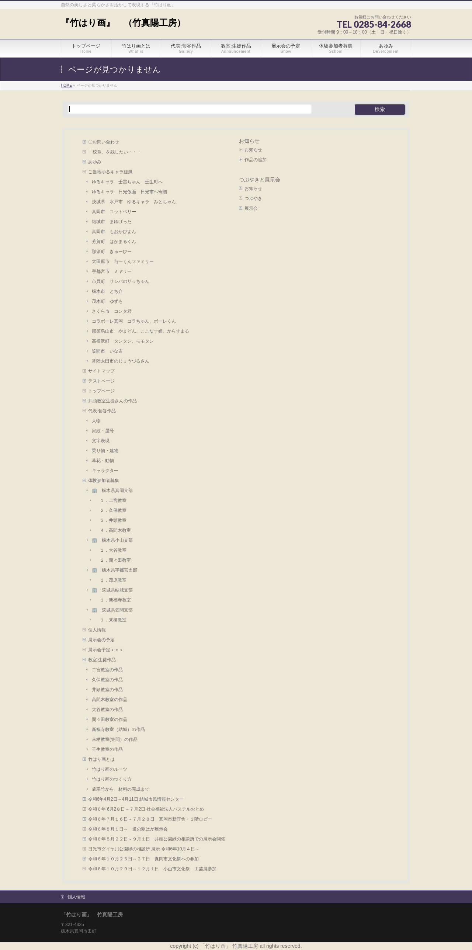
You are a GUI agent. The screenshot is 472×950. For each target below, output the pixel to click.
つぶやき (253, 198)
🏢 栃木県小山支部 (112, 540)
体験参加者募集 (103, 480)
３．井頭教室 (111, 520)
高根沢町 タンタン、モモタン (123, 341)
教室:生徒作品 (102, 659)
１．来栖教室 (111, 620)
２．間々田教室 (113, 560)
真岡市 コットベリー (114, 211)
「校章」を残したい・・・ (114, 152)
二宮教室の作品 (107, 669)
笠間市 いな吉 (107, 351)
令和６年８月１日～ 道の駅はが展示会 (128, 829)
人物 (96, 420)
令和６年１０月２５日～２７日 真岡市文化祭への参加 (143, 858)
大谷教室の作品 (107, 709)
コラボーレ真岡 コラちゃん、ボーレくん (134, 321)
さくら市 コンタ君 (112, 311)
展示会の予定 (101, 639)
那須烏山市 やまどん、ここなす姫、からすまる (140, 331)
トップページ (101, 390)
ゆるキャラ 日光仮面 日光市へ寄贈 (129, 191)
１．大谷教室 (111, 550)
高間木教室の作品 (109, 699)
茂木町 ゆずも (107, 301)
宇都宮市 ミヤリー (112, 271)
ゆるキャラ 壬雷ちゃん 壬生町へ (127, 181)
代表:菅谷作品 (102, 410)
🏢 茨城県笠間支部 (112, 610)
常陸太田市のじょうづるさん (120, 361)
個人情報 (97, 629)
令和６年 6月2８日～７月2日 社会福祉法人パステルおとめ (148, 809)
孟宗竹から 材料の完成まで (120, 789)
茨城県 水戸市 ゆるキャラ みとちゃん (134, 201)
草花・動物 (103, 460)
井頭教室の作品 (107, 689)
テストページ (101, 381)
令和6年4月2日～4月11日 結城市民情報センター (138, 799)
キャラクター (105, 470)
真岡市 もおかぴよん (114, 231)
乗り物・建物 (105, 450)
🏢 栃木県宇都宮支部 (114, 570)
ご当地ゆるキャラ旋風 (110, 171)
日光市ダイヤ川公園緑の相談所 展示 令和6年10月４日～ (144, 849)
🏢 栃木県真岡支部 (112, 490)
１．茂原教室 (111, 580)
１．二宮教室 (111, 500)
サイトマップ (101, 371)
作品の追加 (255, 159)
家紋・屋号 (103, 430)
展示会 (251, 208)
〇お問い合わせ (103, 142)
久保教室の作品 (107, 679)
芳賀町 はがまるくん (114, 241)
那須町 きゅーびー (112, 251)
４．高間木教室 (113, 530)
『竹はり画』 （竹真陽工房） (123, 23)
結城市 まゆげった (112, 221)
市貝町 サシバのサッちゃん (120, 281)
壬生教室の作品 (107, 749)
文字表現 (101, 440)
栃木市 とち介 (107, 291)
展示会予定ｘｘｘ (106, 649)
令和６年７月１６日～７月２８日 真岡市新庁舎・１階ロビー (150, 819)
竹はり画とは (101, 759)
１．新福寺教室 (113, 600)
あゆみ (94, 161)
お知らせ (249, 141)
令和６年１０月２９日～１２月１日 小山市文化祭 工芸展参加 (152, 868)
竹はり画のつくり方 (112, 779)
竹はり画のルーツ (109, 769)
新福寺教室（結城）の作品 (118, 729)
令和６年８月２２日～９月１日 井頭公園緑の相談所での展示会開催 (156, 839)
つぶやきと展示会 (259, 180)
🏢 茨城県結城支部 (112, 590)
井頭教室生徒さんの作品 (112, 400)
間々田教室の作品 (109, 719)
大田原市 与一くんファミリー (123, 261)
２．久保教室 (111, 510)
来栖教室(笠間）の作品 (115, 739)
